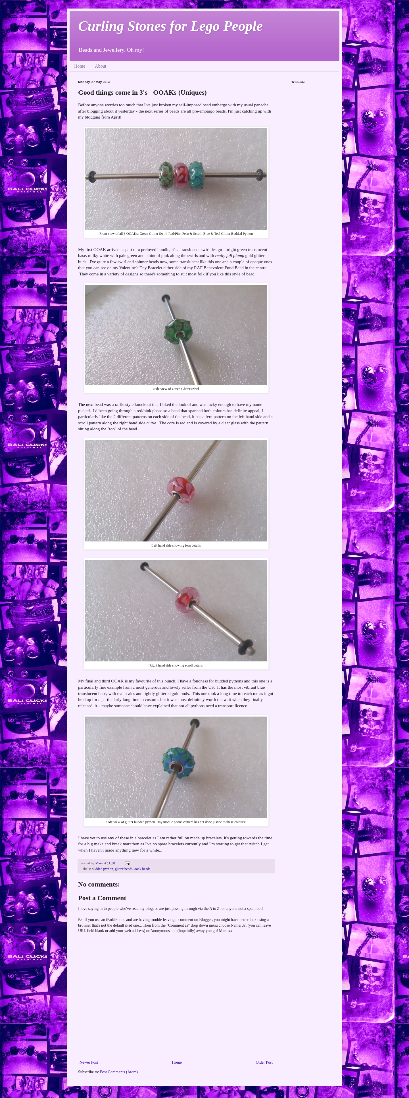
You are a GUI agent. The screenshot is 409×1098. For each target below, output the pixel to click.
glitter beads (124, 869)
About (100, 66)
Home (79, 66)
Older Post (264, 1062)
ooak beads (142, 869)
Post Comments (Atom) (119, 1072)
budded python (102, 869)
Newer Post (89, 1062)
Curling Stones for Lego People (170, 26)
